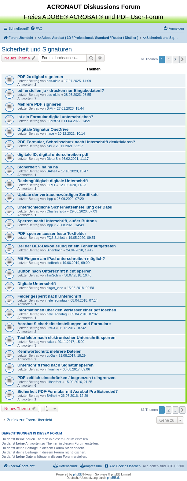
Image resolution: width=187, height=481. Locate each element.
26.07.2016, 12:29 (74, 395)
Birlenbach (54, 250)
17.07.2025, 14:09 (77, 81)
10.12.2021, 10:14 (71, 133)
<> (88, 37)
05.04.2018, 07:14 (84, 300)
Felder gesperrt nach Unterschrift (49, 296)
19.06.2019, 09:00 (76, 263)
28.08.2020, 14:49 (70, 225)
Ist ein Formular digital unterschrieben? (55, 117)
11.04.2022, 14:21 (77, 121)
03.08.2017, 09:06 (76, 369)
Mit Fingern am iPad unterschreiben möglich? (61, 258)
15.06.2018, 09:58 (80, 288)
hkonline (52, 369)
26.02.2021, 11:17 (75, 158)
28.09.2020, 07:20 (70, 199)
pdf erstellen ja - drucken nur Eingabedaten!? (60, 90)
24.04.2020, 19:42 (80, 250)
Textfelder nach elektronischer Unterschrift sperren (66, 337)
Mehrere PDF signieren (39, 104)
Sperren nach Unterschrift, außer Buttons (57, 221)
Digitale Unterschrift (36, 283)
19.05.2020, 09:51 (82, 237)
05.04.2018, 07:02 (84, 314)
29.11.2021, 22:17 (69, 146)
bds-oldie (53, 81)
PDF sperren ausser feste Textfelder (51, 233)
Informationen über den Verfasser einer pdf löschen (66, 310)
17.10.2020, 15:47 (74, 171)
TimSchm (53, 275)
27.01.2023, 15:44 (70, 108)
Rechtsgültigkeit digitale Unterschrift (52, 180)
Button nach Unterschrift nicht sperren (54, 271)
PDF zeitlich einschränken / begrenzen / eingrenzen (66, 377)
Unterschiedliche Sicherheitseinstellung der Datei (64, 207)
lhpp (49, 199)
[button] (182, 59)
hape (50, 133)
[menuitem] (36, 28)
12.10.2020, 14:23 (72, 185)
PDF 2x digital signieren (40, 76)
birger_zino (54, 288)
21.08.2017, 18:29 (72, 355)
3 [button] (175, 59)
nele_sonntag (56, 300)
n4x (49, 146)
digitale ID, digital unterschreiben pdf (52, 154)
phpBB (77, 474)
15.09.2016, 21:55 (78, 382)
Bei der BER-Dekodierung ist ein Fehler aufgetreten (66, 246)
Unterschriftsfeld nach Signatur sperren (55, 365)
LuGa (50, 355)
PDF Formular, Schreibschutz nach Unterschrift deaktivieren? (76, 142)
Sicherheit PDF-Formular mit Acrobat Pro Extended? (67, 391)
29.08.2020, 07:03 (83, 211)
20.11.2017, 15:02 (71, 342)
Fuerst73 (53, 121)
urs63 (50, 328)
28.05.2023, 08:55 (77, 94)
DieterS (52, 158)
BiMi (49, 108)
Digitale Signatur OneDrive (42, 129)
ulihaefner (53, 382)
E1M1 (50, 185)
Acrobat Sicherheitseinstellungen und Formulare (64, 323)
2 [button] (168, 59)
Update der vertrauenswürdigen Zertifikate (57, 194)
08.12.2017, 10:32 (72, 328)
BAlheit (51, 171)
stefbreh (52, 263)
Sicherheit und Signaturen (37, 49)
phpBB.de (113, 477)
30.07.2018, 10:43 (78, 275)
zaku (49, 342)
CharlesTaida (56, 211)
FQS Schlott (55, 237)
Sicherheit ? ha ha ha (37, 167)
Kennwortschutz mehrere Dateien (49, 351)
